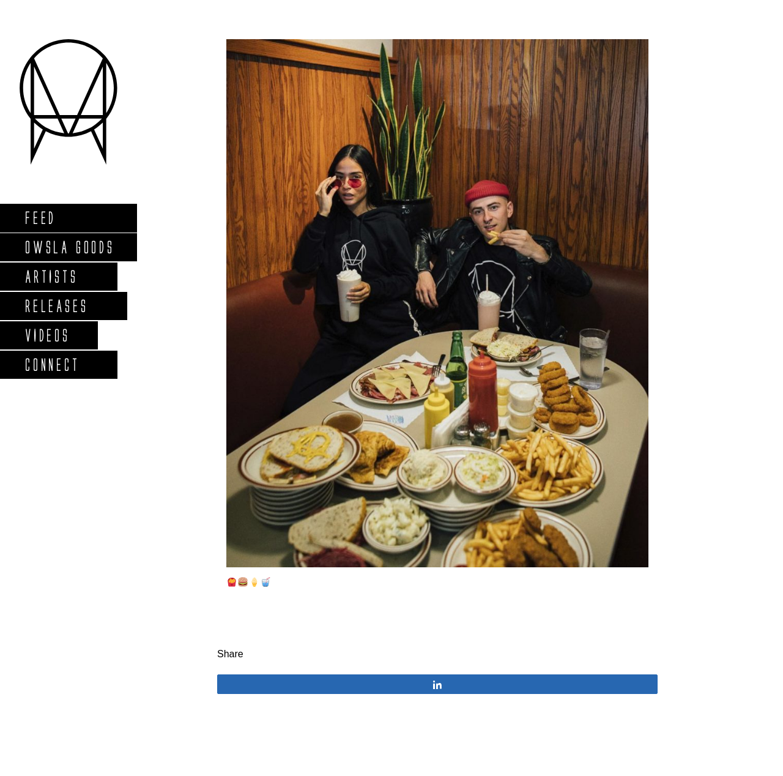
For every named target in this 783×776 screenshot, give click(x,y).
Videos (47, 335)
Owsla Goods (69, 247)
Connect (52, 364)
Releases (55, 305)
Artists (51, 276)
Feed (40, 217)
